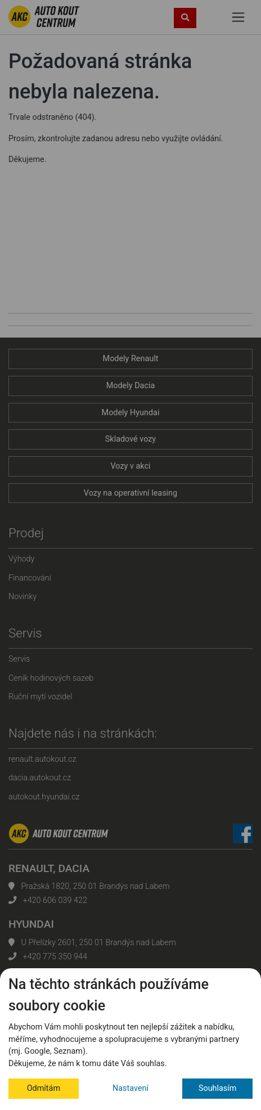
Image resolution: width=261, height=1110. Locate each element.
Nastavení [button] (130, 1088)
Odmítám (43, 1088)
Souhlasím (218, 1088)
